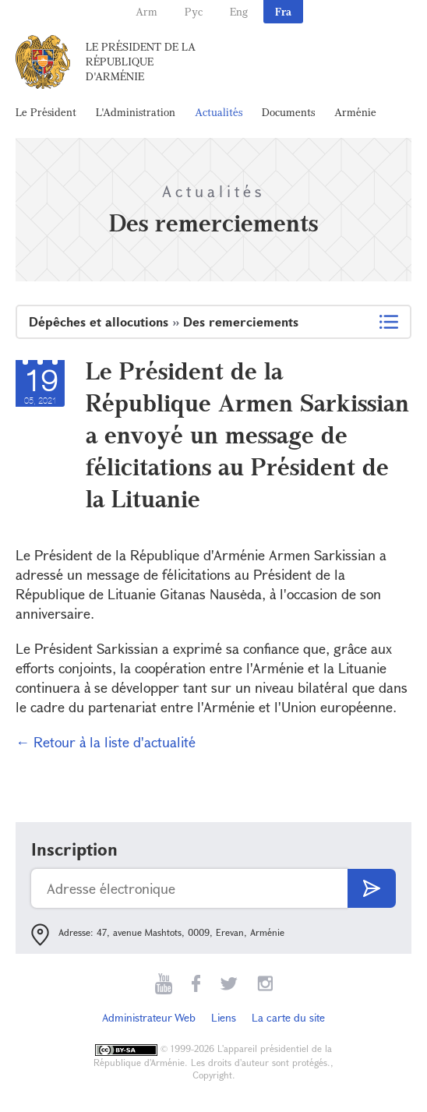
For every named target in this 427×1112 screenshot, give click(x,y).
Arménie (355, 111)
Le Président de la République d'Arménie (141, 61)
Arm (146, 11)
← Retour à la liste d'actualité (106, 742)
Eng (239, 11)
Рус (194, 11)
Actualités (218, 111)
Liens (223, 1017)
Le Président (46, 111)
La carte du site (288, 1017)
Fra (283, 11)
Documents (288, 111)
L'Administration (135, 111)
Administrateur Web (149, 1017)
